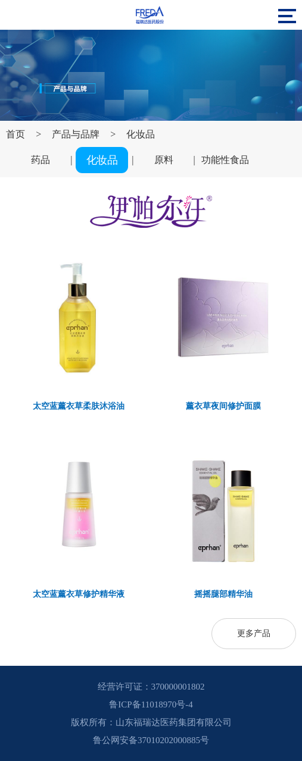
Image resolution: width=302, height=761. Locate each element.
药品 (40, 160)
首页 (15, 134)
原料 (163, 160)
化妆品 (140, 134)
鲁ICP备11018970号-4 (150, 704)
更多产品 (253, 633)
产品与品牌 (75, 134)
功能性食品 (225, 160)
